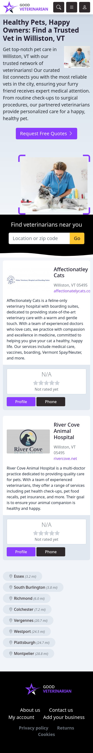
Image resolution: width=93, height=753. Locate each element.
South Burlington (33, 587)
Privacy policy (33, 728)
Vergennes (28, 620)
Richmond (27, 598)
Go (77, 238)
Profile (21, 401)
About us (30, 710)
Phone (51, 401)
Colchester (27, 609)
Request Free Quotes (46, 133)
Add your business (64, 717)
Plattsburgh (29, 642)
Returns (65, 728)
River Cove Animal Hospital (67, 431)
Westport (27, 631)
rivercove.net (65, 458)
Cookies (46, 734)
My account (21, 717)
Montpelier (28, 653)
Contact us (61, 710)
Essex (22, 576)
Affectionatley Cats (71, 272)
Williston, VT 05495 (70, 285)
